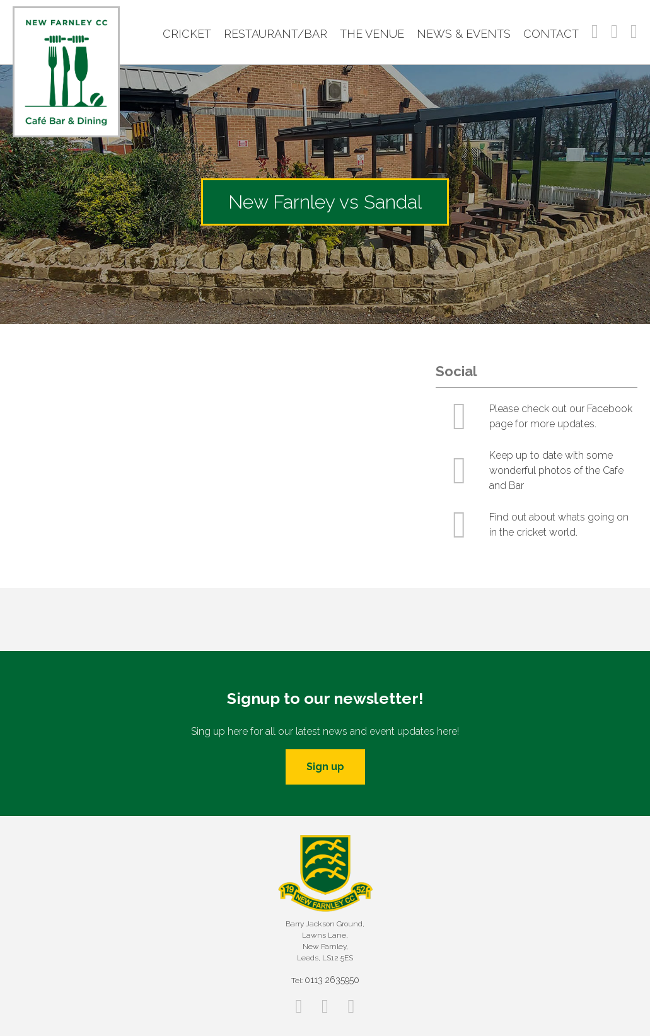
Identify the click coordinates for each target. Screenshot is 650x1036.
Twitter (633, 31)
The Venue (372, 33)
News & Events (464, 33)
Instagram (614, 31)
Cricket (187, 33)
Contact (551, 33)
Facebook (594, 31)
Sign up (325, 767)
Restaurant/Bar (275, 33)
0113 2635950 (332, 980)
